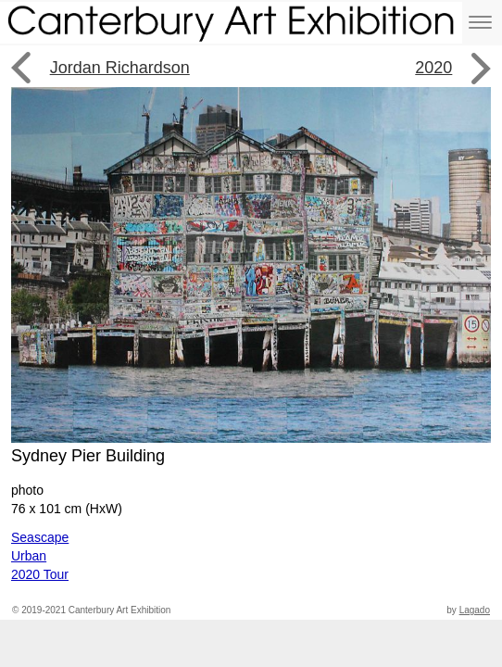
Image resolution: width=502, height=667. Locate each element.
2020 (433, 67)
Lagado (474, 610)
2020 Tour (40, 574)
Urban (28, 555)
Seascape (40, 537)
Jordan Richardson (120, 67)
